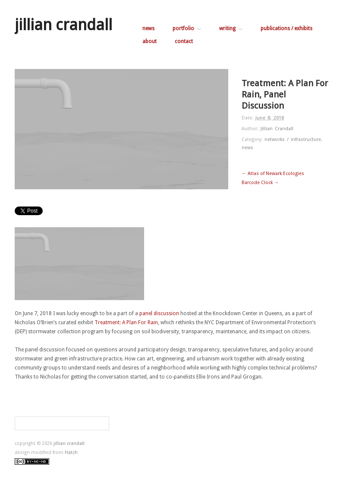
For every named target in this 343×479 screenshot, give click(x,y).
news (148, 28)
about (149, 41)
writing (230, 28)
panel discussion (159, 313)
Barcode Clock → (260, 182)
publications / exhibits (286, 28)
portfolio (187, 28)
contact (184, 41)
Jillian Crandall (277, 128)
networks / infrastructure (292, 139)
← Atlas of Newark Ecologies (273, 173)
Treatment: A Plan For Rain (126, 322)
